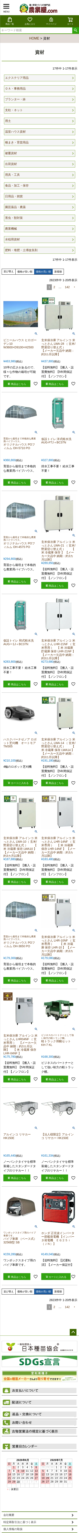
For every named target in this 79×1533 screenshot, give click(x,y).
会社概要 (8, 1515)
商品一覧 (9, 21)
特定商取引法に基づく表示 (19, 1522)
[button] (74, 287)
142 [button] (67, 287)
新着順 (58, 271)
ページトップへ (73, 1332)
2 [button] (54, 287)
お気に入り (30, 21)
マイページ (51, 21)
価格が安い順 (24, 271)
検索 (75, 30)
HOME (34, 38)
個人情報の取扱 (13, 1529)
